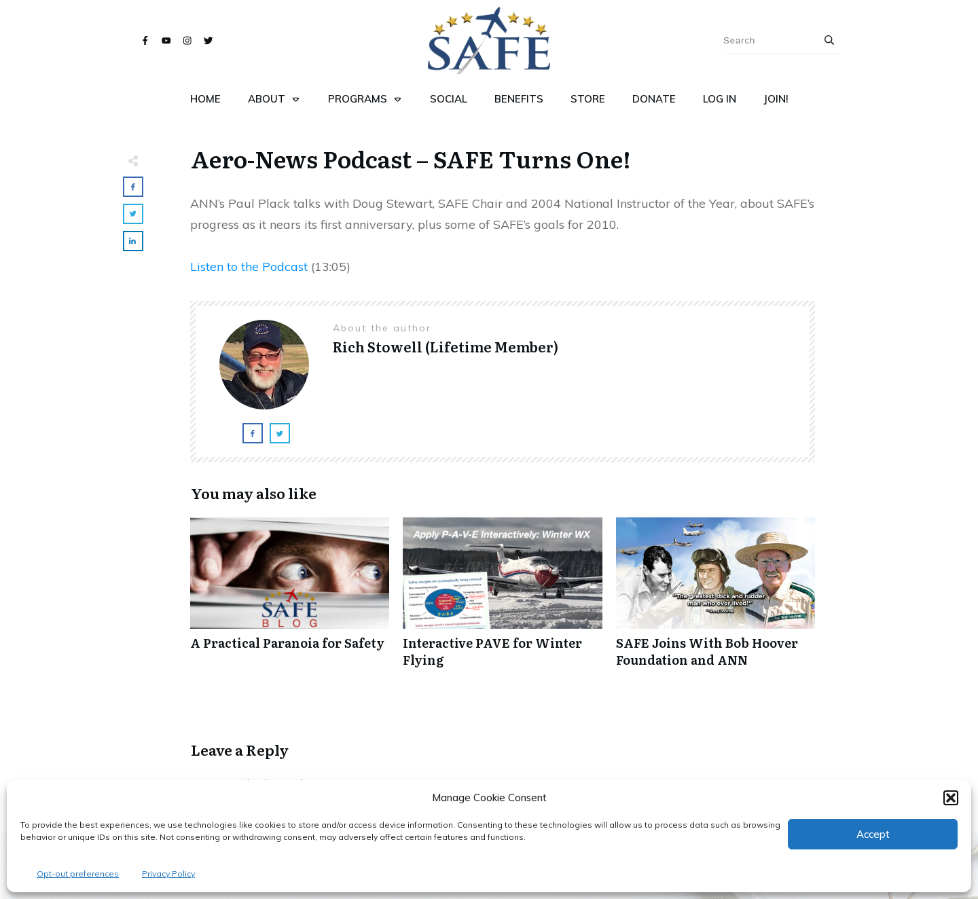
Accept (873, 834)
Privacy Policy (168, 873)
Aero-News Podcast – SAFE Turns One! (411, 158)
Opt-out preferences (78, 873)
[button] (951, 798)
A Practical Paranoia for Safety (289, 599)
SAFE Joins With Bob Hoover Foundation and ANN (715, 599)
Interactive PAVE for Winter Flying (502, 599)
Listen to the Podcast (249, 266)
